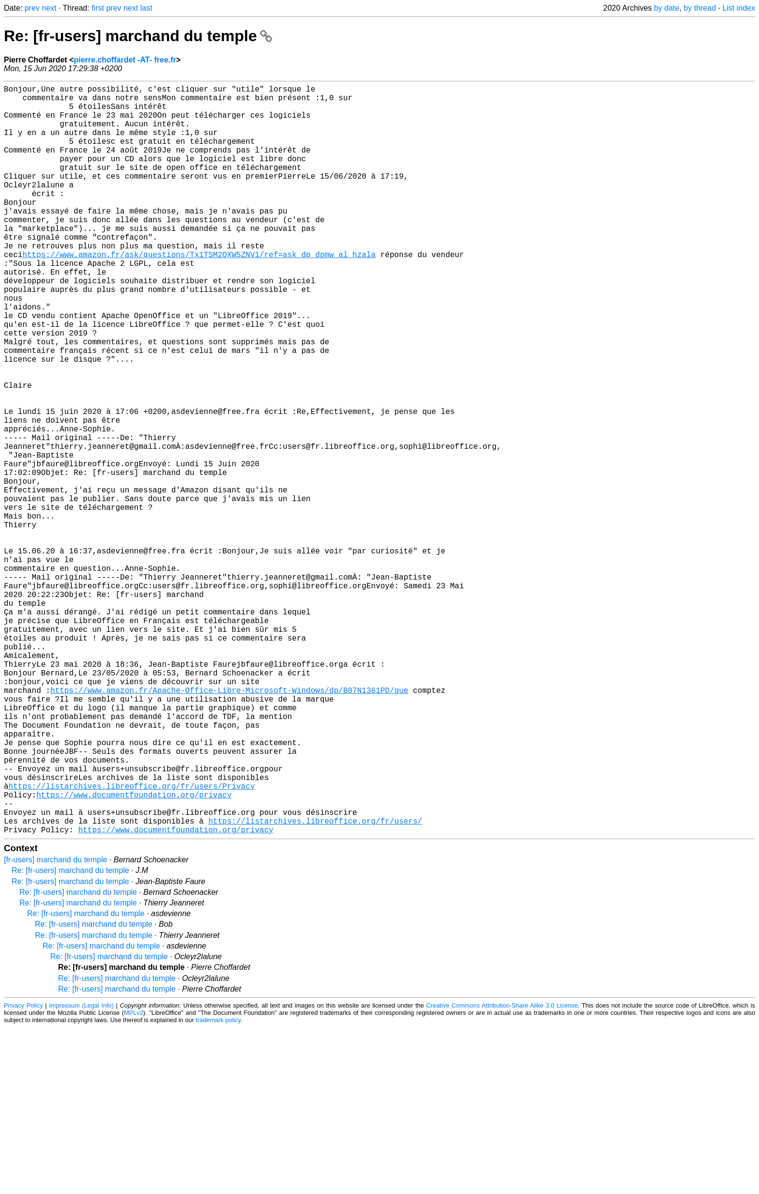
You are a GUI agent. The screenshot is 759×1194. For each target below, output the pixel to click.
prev (32, 8)
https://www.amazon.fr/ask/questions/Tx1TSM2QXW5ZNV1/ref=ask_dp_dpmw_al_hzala (199, 293)
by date (666, 8)
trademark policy (218, 1186)
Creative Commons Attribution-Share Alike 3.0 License (502, 1172)
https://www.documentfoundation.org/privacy (133, 953)
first (97, 8)
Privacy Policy (23, 1172)
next (49, 8)
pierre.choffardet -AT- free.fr (125, 60)
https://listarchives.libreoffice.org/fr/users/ (315, 985)
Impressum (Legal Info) (81, 1172)
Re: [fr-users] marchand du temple (138, 36)
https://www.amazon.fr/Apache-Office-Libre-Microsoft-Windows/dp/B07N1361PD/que (229, 825)
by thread (699, 8)
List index (738, 8)
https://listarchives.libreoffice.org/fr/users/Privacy (132, 942)
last (146, 8)
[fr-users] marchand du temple (55, 1026)
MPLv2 (133, 1179)
